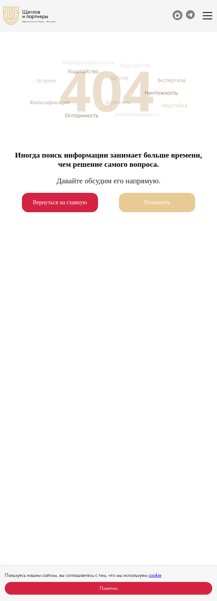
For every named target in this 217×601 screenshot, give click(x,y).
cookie (154, 575)
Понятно (108, 588)
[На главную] (29, 16)
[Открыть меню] (207, 16)
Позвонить (157, 202)
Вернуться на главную (60, 202)
